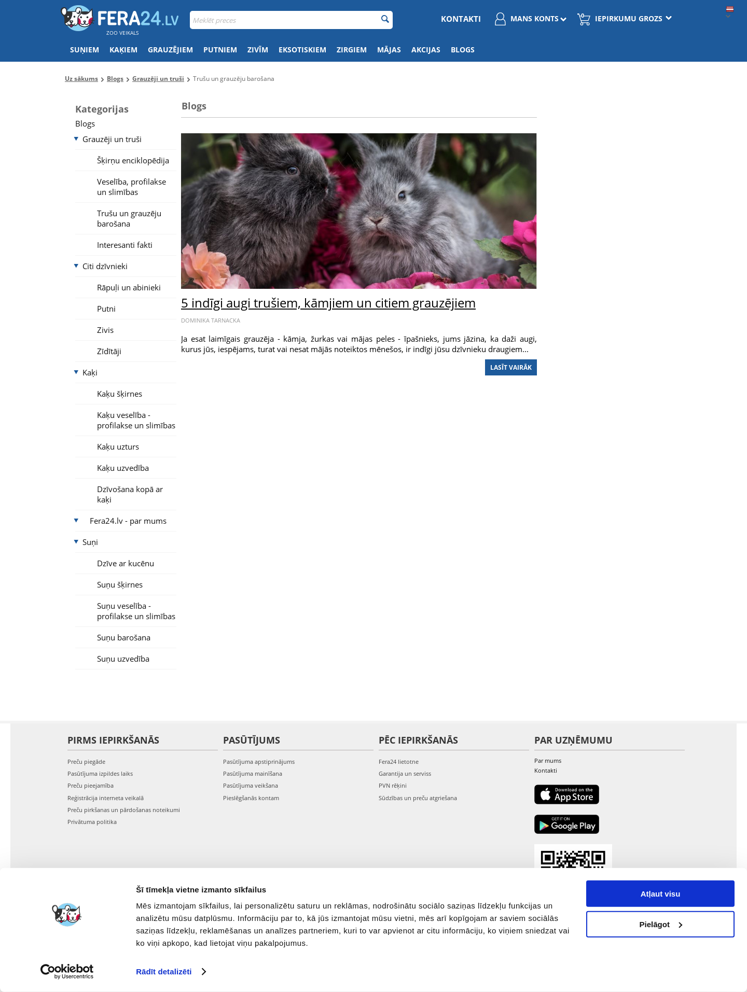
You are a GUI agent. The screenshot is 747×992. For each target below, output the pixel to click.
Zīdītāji (109, 351)
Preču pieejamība (90, 785)
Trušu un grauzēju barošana (129, 218)
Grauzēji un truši (112, 139)
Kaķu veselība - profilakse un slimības (136, 420)
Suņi (90, 542)
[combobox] (291, 20)
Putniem (220, 49)
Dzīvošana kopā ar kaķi (130, 494)
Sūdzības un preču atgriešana (418, 798)
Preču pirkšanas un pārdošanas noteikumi (123, 810)
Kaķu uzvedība (123, 468)
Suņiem (84, 49)
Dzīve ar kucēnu (125, 563)
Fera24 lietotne (399, 761)
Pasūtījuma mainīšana (252, 773)
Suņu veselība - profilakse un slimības (136, 610)
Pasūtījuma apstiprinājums (259, 761)
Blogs (463, 49)
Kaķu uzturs (118, 446)
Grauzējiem (170, 49)
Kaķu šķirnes (119, 393)
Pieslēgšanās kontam (251, 798)
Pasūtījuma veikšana (250, 785)
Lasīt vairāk (511, 367)
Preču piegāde (86, 761)
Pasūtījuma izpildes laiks (100, 773)
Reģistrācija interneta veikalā (105, 798)
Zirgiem (352, 49)
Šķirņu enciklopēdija (133, 160)
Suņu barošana (123, 637)
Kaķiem (123, 49)
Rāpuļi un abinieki (129, 287)
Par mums (547, 760)
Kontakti (461, 18)
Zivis (105, 330)
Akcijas (425, 49)
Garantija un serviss (405, 773)
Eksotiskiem (302, 49)
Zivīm (257, 49)
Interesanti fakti (125, 245)
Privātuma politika (92, 822)
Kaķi (90, 372)
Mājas (389, 49)
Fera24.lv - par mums (128, 520)
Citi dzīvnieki (105, 266)
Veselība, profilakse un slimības (131, 186)
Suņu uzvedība (123, 658)
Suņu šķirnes (120, 584)
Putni (106, 308)
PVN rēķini (393, 785)
